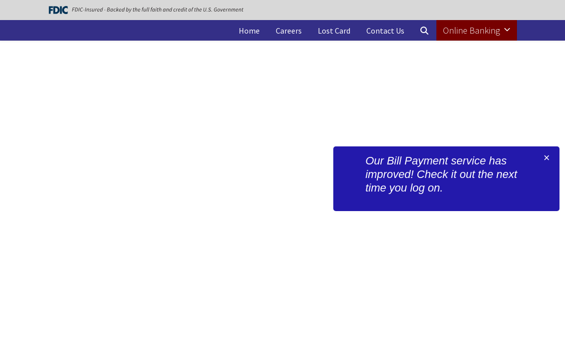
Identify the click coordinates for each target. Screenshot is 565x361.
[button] (424, 31)
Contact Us (385, 31)
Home (249, 31)
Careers (289, 31)
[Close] (546, 158)
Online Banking (472, 30)
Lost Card (334, 31)
